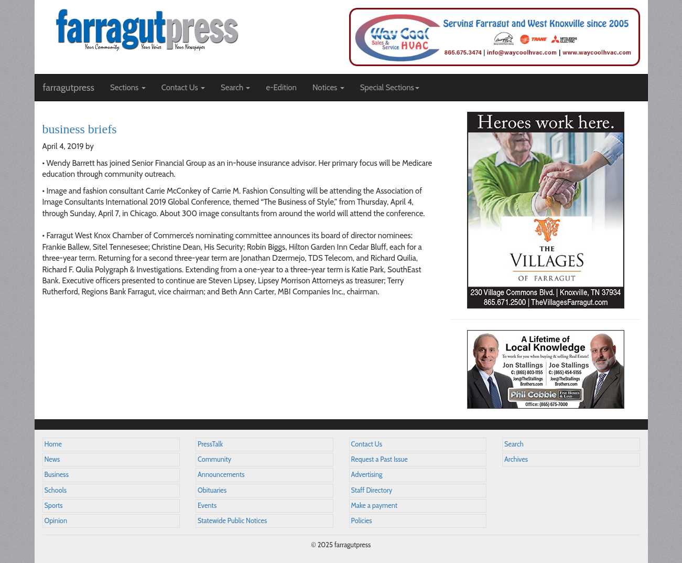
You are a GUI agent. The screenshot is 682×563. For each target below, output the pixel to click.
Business (57, 475)
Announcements (221, 475)
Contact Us (366, 444)
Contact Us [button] (183, 87)
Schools (56, 490)
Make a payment (374, 505)
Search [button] (236, 87)
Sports (54, 505)
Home (53, 444)
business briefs (79, 129)
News (52, 459)
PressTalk (210, 444)
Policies (361, 521)
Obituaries (212, 490)
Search (514, 444)
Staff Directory (372, 490)
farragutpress (68, 87)
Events (207, 505)
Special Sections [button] (389, 87)
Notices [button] (328, 87)
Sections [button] (128, 87)
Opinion (56, 521)
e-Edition (281, 87)
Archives (516, 459)
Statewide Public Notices (232, 521)
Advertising (367, 475)
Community (214, 459)
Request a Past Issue (379, 459)
